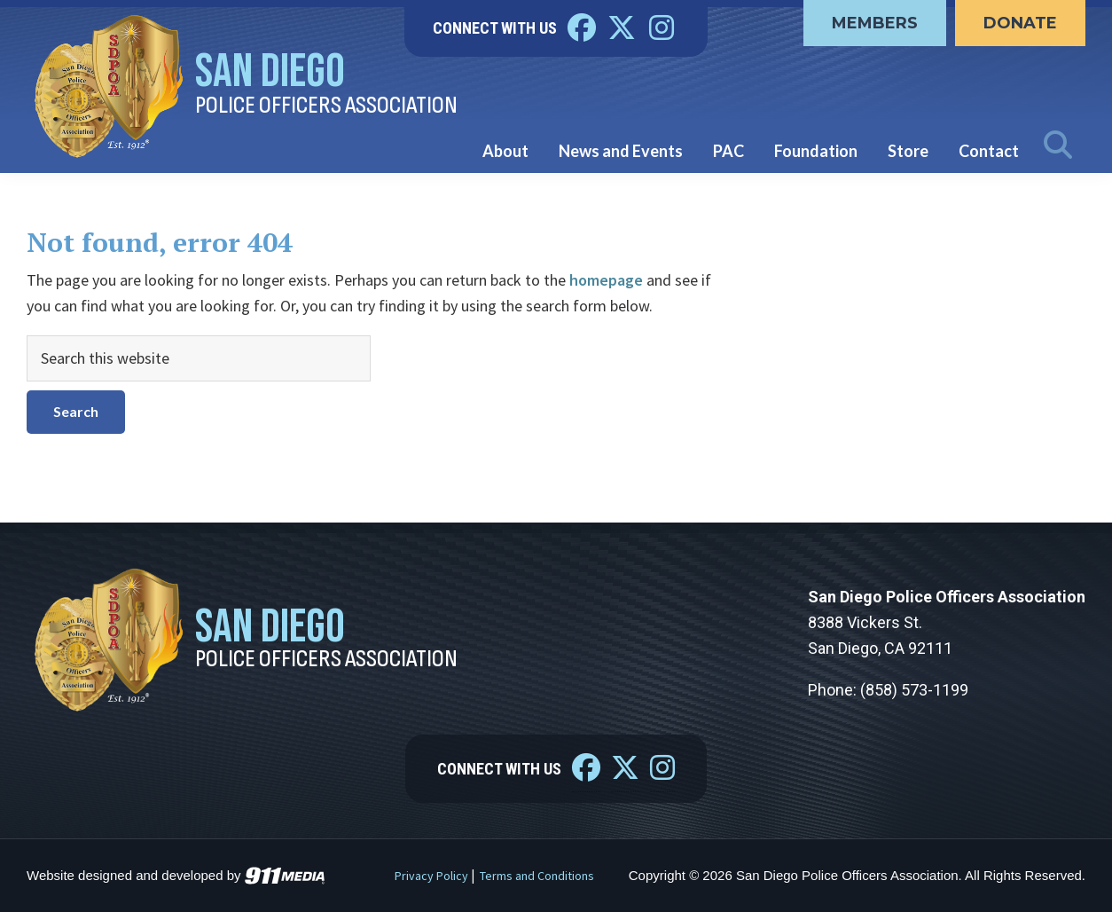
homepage (606, 280)
